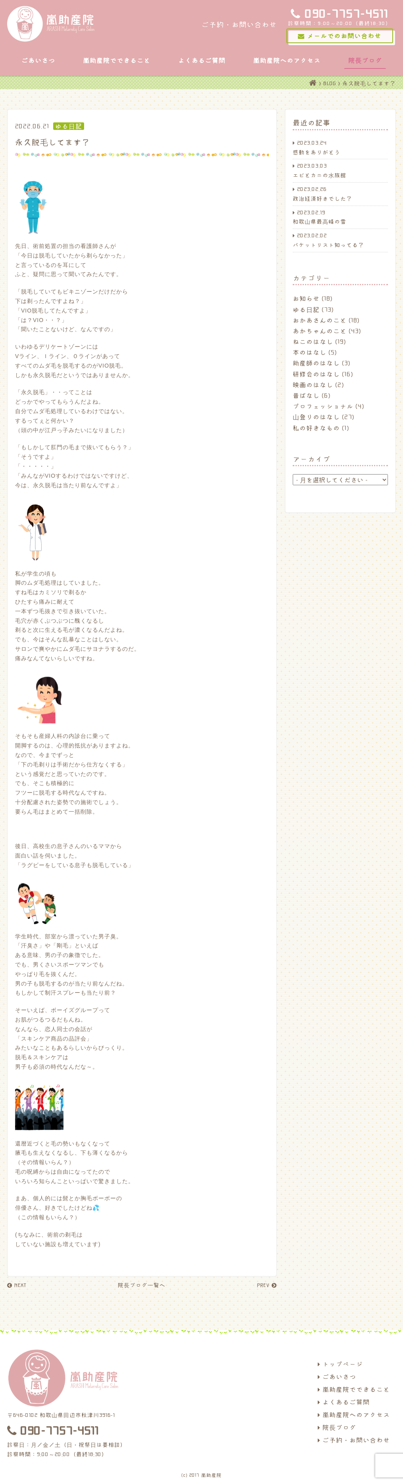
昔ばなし (306, 395)
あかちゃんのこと (320, 330)
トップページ (340, 1363)
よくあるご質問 (201, 60)
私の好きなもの (316, 427)
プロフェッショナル (323, 406)
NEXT (16, 1285)
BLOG (329, 83)
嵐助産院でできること (116, 60)
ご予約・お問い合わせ (354, 1439)
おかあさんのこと (320, 320)
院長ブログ (365, 60)
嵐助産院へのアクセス (286, 60)
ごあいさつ (38, 60)
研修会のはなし (316, 373)
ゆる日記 (306, 309)
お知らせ (306, 298)
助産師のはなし (316, 362)
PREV (267, 1285)
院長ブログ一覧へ (141, 1285)
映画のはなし (313, 384)
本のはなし (309, 352)
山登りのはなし (316, 416)
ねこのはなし (313, 341)
